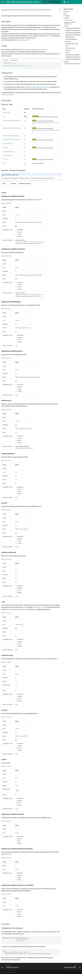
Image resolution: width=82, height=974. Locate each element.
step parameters (26, 49)
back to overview (6, 203)
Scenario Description (24, 40)
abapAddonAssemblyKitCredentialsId (72, 54)
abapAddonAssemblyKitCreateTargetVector (36, 87)
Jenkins (6, 60)
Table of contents (68, 9)
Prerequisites (66, 15)
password (68, 41)
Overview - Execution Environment (69, 23)
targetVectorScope (70, 48)
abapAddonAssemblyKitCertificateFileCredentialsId (72, 57)
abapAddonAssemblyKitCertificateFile (72, 28)
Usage (65, 13)
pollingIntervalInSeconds (71, 43)
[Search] (51, 1)
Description (66, 11)
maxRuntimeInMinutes (71, 39)
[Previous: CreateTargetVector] (10, 966)
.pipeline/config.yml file (40, 49)
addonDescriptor (69, 37)
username (68, 50)
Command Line (14, 60)
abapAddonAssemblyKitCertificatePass (72, 30)
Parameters (66, 18)
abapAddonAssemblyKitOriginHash (72, 35)
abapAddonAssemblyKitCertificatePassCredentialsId (72, 59)
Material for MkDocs (11, 972)
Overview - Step (68, 20)
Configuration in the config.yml (72, 63)
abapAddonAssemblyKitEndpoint (72, 32)
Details (66, 26)
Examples (66, 61)
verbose (67, 52)
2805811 (47, 36)
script (66, 46)
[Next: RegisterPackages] (72, 966)
